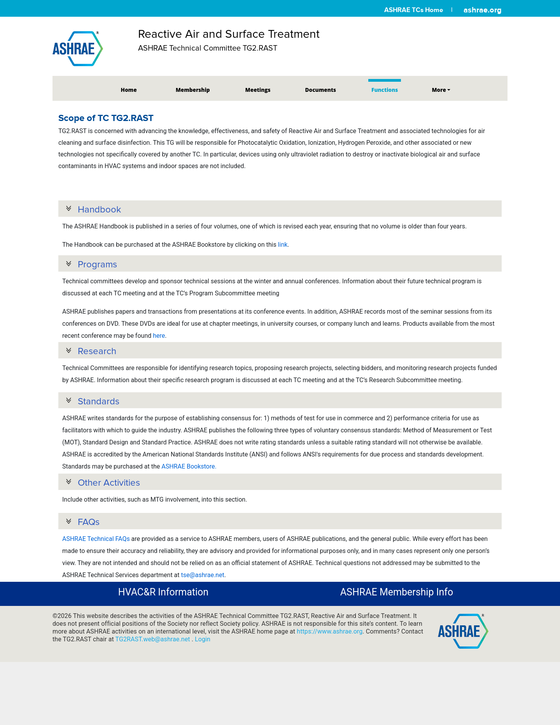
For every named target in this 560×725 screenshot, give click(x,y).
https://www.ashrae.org (329, 665)
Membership (193, 89)
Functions (384, 89)
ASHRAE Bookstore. (188, 484)
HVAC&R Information (163, 626)
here (159, 340)
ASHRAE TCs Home (413, 10)
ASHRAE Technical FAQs (96, 567)
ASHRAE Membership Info (396, 626)
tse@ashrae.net (202, 603)
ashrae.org (483, 9)
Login (202, 673)
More (439, 89)
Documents (320, 89)
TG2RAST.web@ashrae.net (154, 673)
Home (129, 89)
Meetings (258, 89)
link (283, 244)
